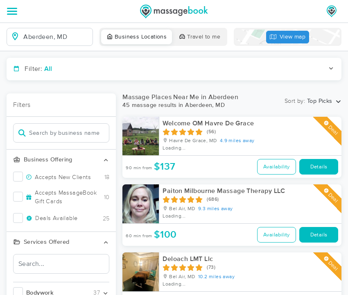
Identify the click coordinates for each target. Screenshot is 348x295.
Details (319, 167)
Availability (276, 167)
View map (288, 37)
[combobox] (56, 37)
